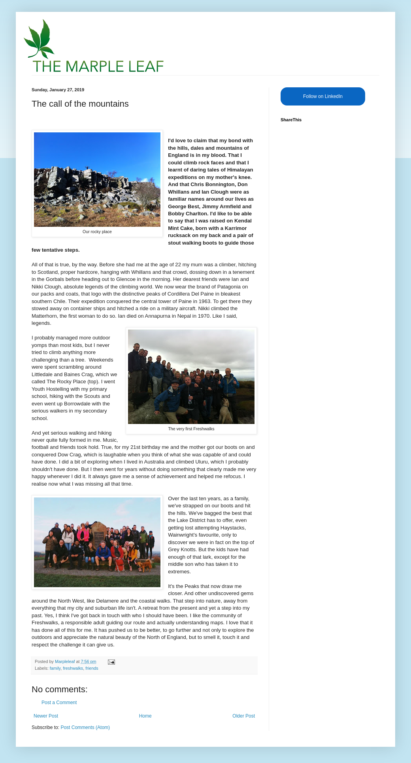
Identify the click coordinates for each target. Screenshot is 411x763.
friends (91, 668)
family (55, 668)
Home (145, 716)
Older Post (243, 716)
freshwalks (73, 668)
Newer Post (46, 716)
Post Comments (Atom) (85, 727)
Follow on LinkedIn (323, 96)
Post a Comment (59, 702)
